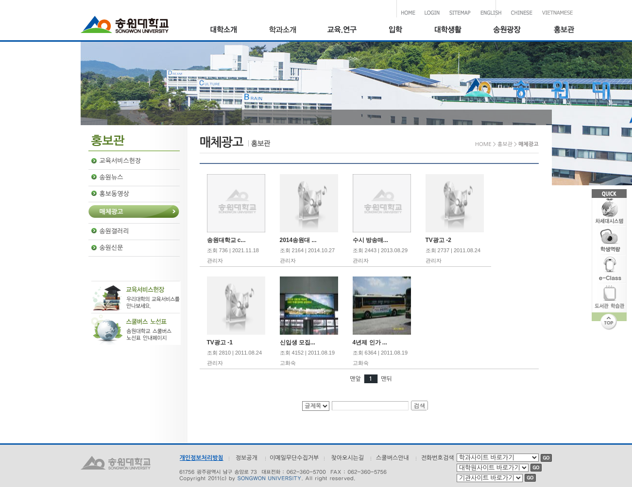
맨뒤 (386, 379)
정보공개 (246, 458)
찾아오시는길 (347, 458)
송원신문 (111, 247)
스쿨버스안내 (392, 458)
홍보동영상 (114, 194)
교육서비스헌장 (120, 161)
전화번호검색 (437, 458)
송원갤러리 (114, 231)
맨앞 (355, 379)
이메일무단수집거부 (294, 458)
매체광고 (111, 212)
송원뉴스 (111, 177)
